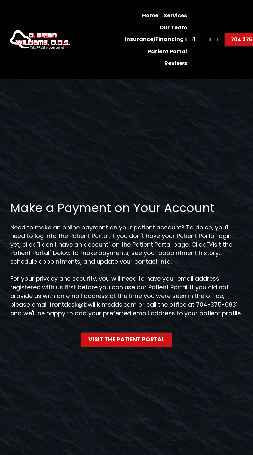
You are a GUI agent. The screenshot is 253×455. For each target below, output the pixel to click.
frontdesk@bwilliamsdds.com (93, 305)
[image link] (40, 39)
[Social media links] (201, 39)
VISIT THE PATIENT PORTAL (126, 339)
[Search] (193, 39)
